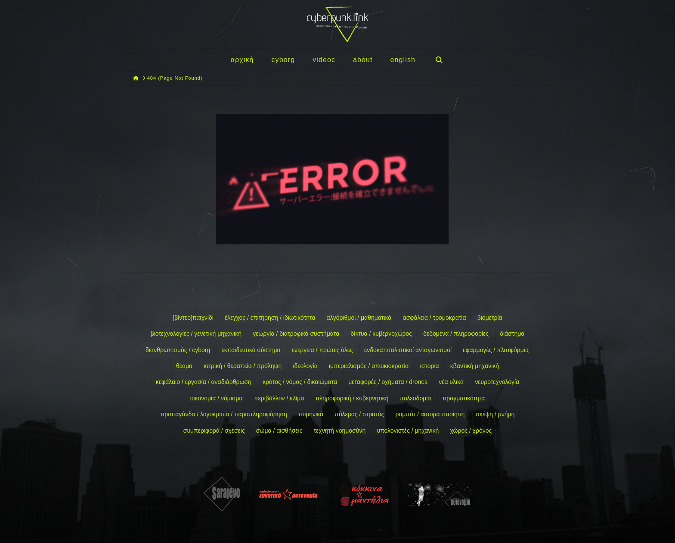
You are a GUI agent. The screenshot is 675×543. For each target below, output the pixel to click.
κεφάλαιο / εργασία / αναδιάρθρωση (203, 381)
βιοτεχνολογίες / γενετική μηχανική (196, 333)
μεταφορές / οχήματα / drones (387, 381)
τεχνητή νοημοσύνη (340, 430)
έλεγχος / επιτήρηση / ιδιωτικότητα (270, 317)
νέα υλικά (451, 381)
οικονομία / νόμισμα (216, 398)
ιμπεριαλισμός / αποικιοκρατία (369, 365)
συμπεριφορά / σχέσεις (214, 430)
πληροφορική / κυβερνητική (352, 398)
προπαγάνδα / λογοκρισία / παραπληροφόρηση (224, 414)
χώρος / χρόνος (471, 430)
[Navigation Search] (438, 59)
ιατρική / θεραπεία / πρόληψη (243, 365)
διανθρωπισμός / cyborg (178, 349)
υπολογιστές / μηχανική (408, 430)
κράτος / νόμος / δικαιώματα (300, 381)
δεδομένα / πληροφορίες (456, 333)
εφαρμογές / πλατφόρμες (496, 349)
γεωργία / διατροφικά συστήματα (296, 333)
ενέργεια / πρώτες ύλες (322, 349)
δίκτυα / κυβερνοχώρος (381, 333)
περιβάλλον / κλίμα (279, 398)
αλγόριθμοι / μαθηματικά (359, 317)
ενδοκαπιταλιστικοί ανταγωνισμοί (408, 349)
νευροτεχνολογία (497, 381)
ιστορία (429, 365)
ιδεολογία (305, 365)
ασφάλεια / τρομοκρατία (434, 317)
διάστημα (512, 333)
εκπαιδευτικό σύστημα (250, 349)
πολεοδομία (415, 398)
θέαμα (184, 365)
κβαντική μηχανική (474, 365)
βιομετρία (489, 317)
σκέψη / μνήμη (495, 414)
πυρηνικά (310, 414)
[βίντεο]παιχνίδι (193, 317)
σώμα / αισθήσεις (279, 430)
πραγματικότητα (464, 398)
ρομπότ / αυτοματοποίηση (429, 414)
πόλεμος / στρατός (359, 414)
